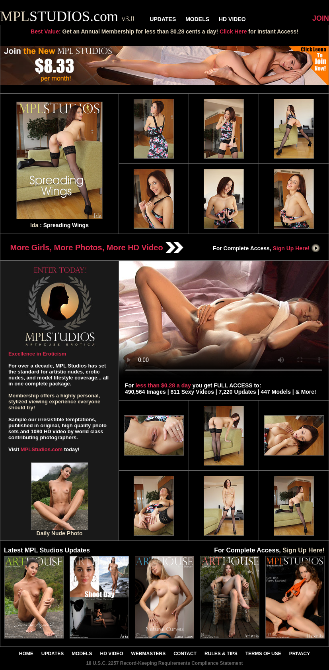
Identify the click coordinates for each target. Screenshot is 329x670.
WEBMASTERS (148, 653)
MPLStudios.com (41, 449)
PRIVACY (299, 653)
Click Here (233, 31)
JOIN (320, 18)
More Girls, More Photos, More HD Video (97, 247)
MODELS (197, 19)
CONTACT (185, 653)
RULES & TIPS (221, 653)
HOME (26, 653)
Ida (34, 225)
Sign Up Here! (297, 248)
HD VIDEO (232, 19)
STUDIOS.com (67, 16)
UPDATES (163, 19)
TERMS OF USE (263, 653)
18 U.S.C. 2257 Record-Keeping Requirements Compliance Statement (164, 663)
